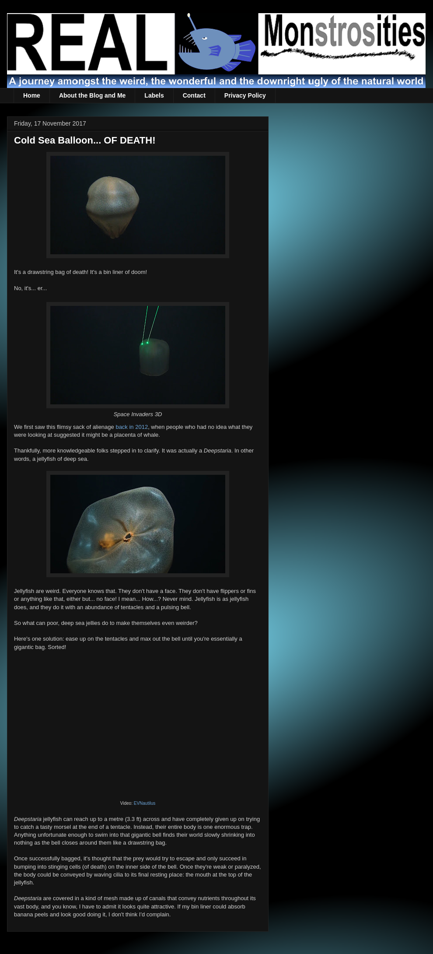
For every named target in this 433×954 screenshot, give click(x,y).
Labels (154, 95)
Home (31, 95)
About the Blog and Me (92, 95)
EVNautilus (144, 803)
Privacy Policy (245, 95)
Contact (194, 95)
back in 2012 (131, 427)
